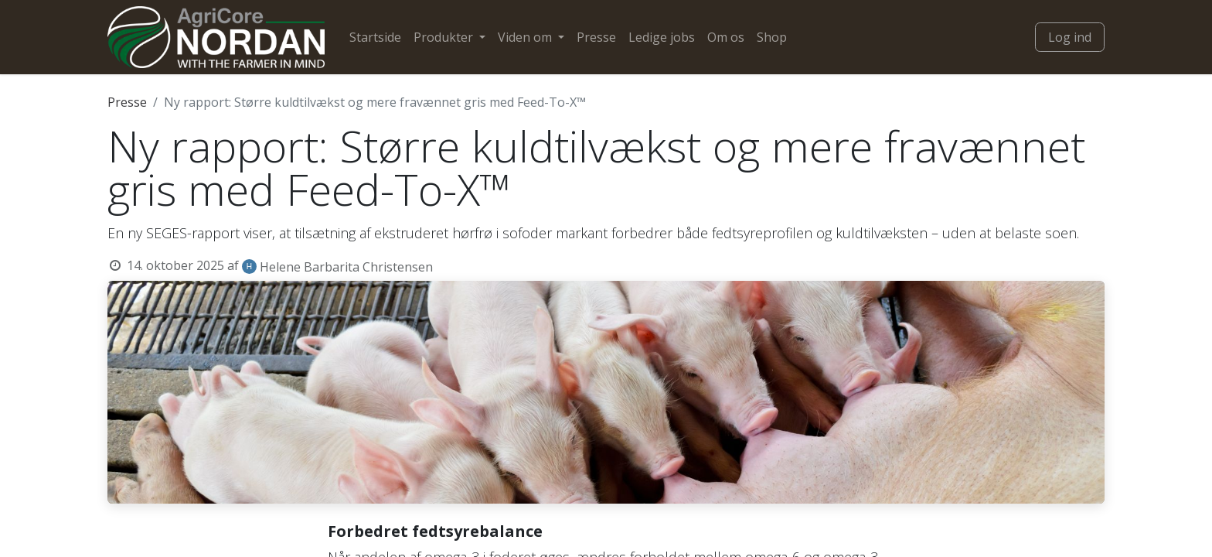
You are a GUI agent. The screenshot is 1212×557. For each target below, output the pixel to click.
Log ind (1069, 37)
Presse (127, 102)
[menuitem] (375, 37)
